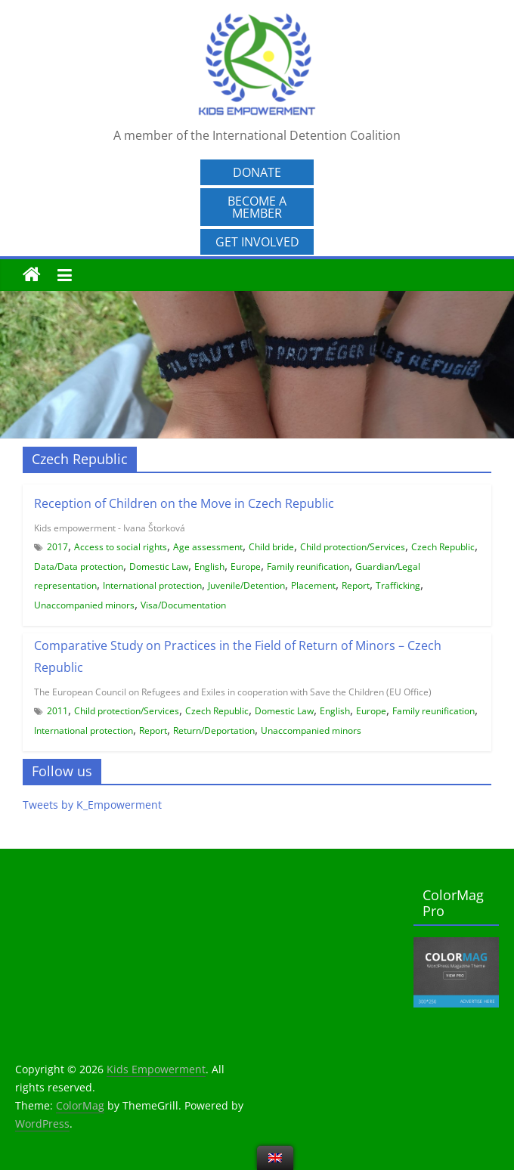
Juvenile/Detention (246, 585)
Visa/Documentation (183, 605)
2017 (57, 546)
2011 (57, 710)
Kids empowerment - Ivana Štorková (109, 528)
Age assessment (208, 546)
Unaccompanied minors (84, 605)
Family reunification (308, 566)
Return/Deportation (214, 730)
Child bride (271, 546)
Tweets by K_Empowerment (92, 804)
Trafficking (398, 585)
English (209, 566)
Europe (246, 566)
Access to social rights (120, 546)
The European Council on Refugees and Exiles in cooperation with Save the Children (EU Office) (233, 692)
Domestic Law (158, 566)
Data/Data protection (78, 566)
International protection (152, 585)
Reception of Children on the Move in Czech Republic (184, 503)
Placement (313, 585)
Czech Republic (443, 546)
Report (356, 585)
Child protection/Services (352, 546)
